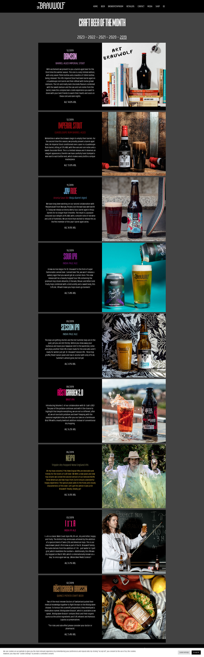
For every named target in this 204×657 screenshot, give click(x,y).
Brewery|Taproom (111, 6)
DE (160, 6)
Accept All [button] (196, 652)
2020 (112, 37)
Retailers (126, 6)
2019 (123, 37)
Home (91, 6)
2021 (102, 37)
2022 (91, 37)
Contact (136, 6)
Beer (99, 6)
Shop (153, 6)
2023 (81, 37)
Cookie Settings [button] (184, 652)
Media (145, 6)
